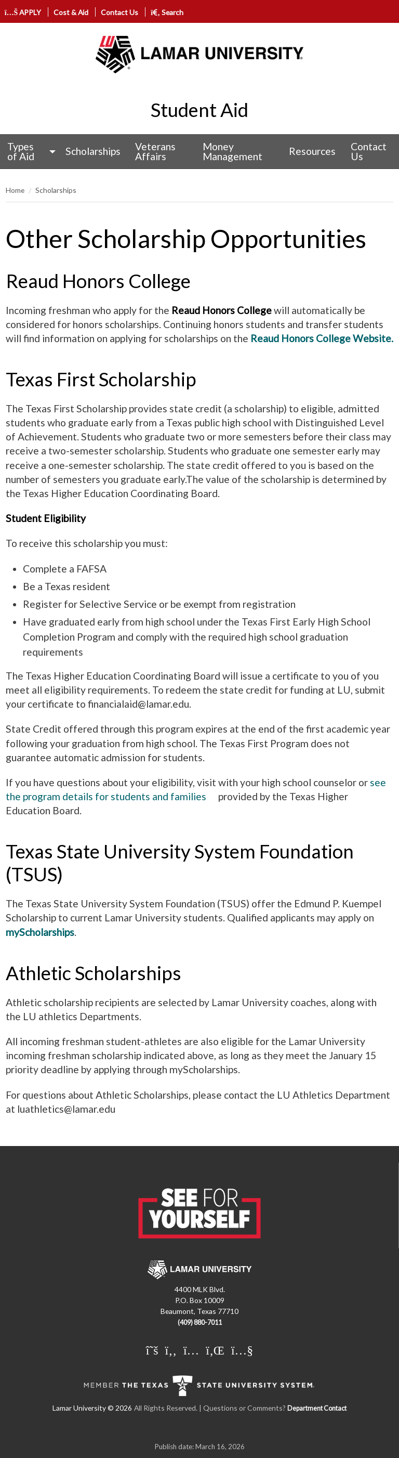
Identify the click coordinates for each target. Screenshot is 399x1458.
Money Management (232, 151)
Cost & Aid (71, 12)
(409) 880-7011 (200, 1322)
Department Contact (317, 1408)
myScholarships (40, 932)
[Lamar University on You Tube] (242, 1350)
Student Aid (199, 109)
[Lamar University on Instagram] (191, 1350)
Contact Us (119, 12)
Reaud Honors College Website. (321, 338)
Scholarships (93, 151)
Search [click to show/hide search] (167, 12)
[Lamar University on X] (152, 1350)
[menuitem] (29, 151)
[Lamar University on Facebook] (171, 1350)
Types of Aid (20, 151)
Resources (312, 151)
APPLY (23, 12)
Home (15, 190)
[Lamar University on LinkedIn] (215, 1350)
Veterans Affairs (155, 151)
